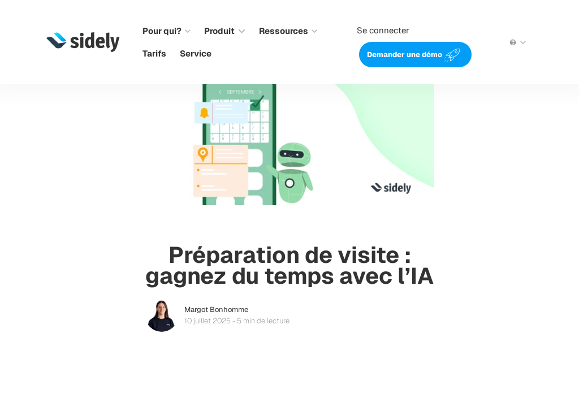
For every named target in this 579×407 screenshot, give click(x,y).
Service (195, 53)
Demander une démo (404, 54)
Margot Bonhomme (216, 309)
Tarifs (154, 53)
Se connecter (383, 30)
